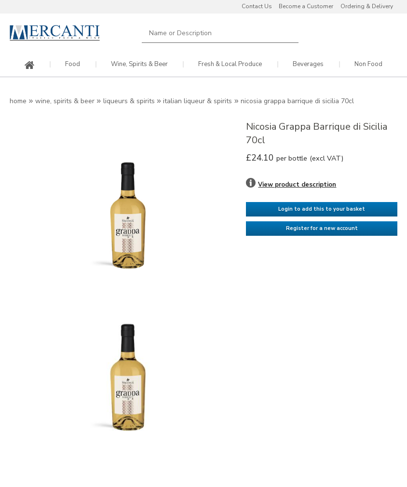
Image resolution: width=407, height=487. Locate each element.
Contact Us (257, 6)
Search (290, 33)
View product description (297, 184)
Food (72, 64)
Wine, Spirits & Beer (139, 64)
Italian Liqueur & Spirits (197, 101)
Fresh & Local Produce (230, 64)
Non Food (368, 64)
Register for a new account (322, 228)
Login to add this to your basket (321, 209)
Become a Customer (306, 6)
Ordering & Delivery (366, 6)
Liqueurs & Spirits (129, 101)
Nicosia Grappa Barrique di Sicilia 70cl (297, 101)
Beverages (308, 64)
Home (18, 101)
